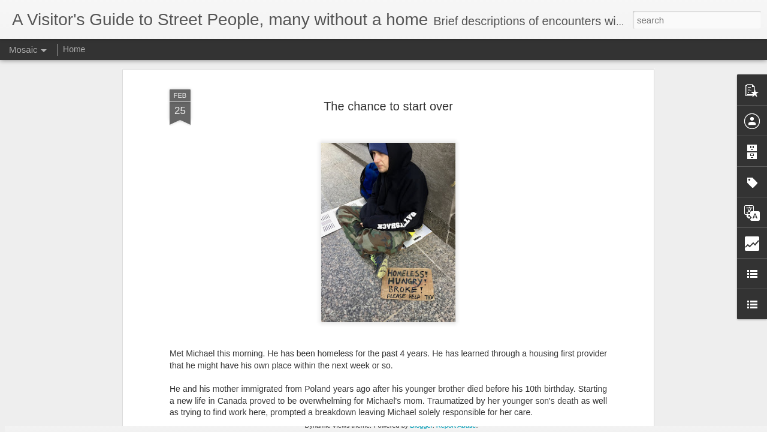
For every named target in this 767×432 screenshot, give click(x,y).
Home (74, 49)
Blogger (421, 425)
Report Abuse (456, 425)
